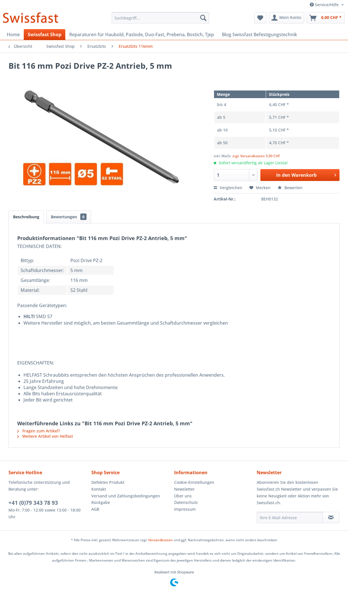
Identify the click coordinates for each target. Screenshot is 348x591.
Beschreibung (26, 216)
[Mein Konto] (286, 17)
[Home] (13, 34)
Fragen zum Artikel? (38, 430)
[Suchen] (203, 17)
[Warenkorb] (326, 17)
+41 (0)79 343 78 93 (33, 502)
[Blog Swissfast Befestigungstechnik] (259, 34)
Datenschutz (186, 502)
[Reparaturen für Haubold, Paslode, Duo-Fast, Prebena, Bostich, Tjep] (141, 34)
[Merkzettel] (260, 17)
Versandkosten (160, 540)
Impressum (185, 509)
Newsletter (184, 489)
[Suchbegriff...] (160, 17)
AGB (95, 509)
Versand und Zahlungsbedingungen (125, 496)
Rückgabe (100, 502)
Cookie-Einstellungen (194, 482)
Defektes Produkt (107, 482)
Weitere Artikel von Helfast (45, 436)
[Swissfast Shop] (44, 34)
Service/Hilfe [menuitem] (325, 4)
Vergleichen (228, 187)
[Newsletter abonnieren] (331, 517)
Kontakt (98, 489)
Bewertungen (69, 216)
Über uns (183, 496)
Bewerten (290, 187)
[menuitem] (160, 17)
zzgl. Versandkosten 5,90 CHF (256, 156)
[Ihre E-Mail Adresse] (290, 517)
